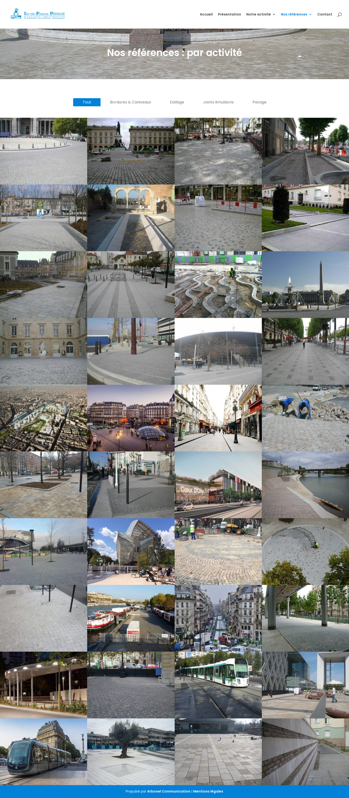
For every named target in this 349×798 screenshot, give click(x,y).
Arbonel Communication (168, 791)
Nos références (294, 15)
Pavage (260, 102)
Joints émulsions (218, 102)
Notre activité (258, 15)
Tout (87, 102)
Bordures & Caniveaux (130, 102)
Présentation (229, 15)
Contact (324, 15)
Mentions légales (208, 791)
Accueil (206, 15)
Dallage (177, 102)
